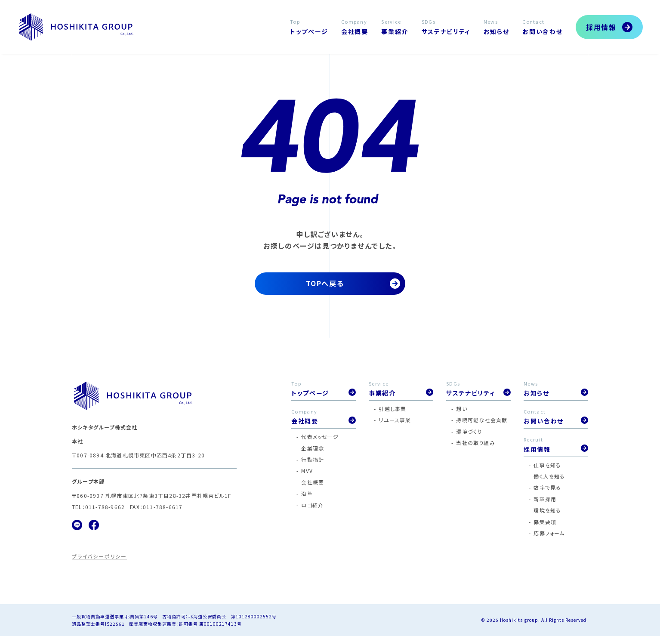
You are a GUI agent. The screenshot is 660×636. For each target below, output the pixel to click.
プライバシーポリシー (99, 556)
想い (461, 408)
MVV (307, 470)
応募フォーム (549, 533)
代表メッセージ (319, 436)
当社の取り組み (475, 442)
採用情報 (601, 27)
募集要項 (545, 521)
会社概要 (312, 482)
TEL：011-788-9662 (98, 506)
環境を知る (547, 510)
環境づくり (469, 431)
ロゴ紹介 (312, 505)
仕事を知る (547, 465)
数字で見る (547, 487)
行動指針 (312, 459)
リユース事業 (395, 419)
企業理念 (312, 448)
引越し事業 (392, 408)
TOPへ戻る (325, 283)
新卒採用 (545, 499)
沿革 (306, 493)
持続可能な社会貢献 (481, 419)
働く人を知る (549, 476)
